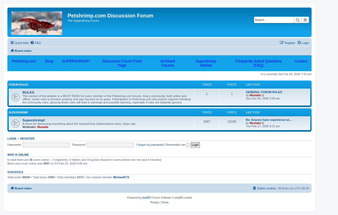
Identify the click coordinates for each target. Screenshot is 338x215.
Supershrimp (18, 112)
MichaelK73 (121, 177)
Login (11, 138)
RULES (28, 92)
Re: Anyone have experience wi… (269, 119)
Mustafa (255, 95)
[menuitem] (35, 43)
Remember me (177, 144)
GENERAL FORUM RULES (264, 92)
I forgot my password (150, 144)
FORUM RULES (18, 84)
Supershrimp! (33, 120)
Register (27, 138)
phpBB (146, 197)
